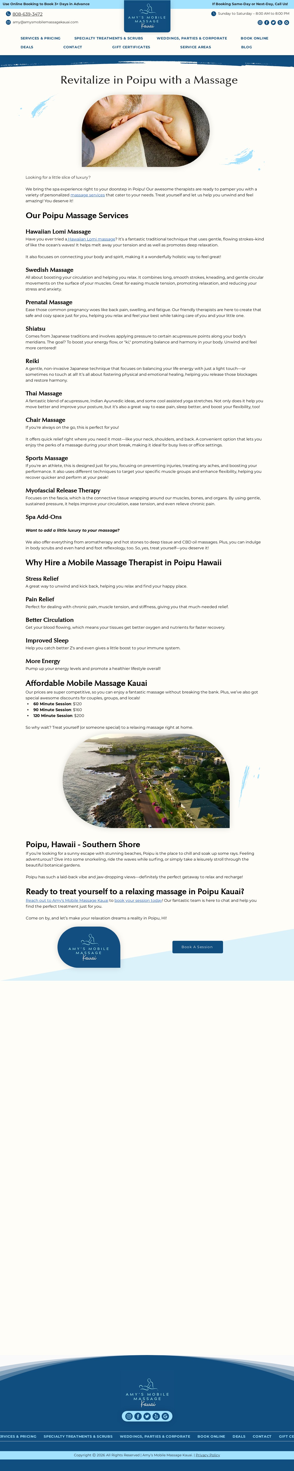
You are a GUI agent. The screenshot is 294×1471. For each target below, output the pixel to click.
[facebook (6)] (266, 22)
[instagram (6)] (260, 22)
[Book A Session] (197, 947)
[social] (286, 22)
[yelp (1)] (280, 22)
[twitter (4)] (273, 22)
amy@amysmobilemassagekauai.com (45, 22)
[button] (206, 47)
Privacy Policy (208, 1455)
